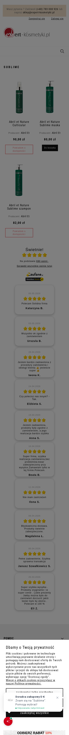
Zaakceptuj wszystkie (34, 713)
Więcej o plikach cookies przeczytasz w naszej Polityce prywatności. (30, 682)
